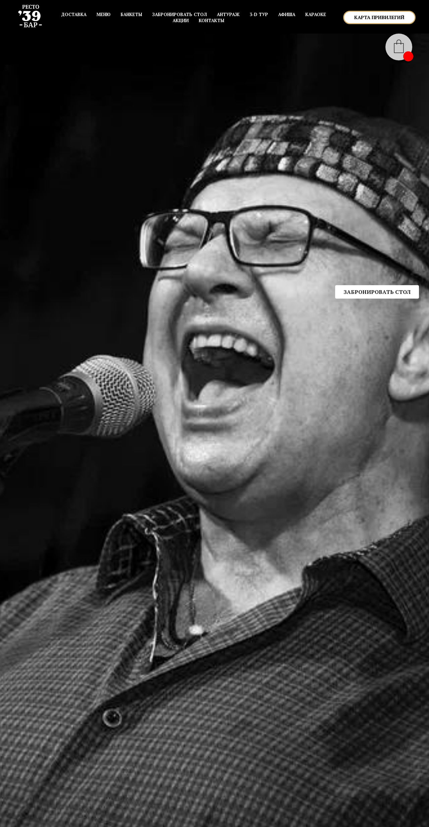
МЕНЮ (104, 14)
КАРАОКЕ (315, 14)
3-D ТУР (259, 14)
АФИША (286, 14)
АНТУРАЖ (228, 14)
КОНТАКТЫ (211, 20)
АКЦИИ (181, 20)
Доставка (73, 14)
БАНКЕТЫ (131, 14)
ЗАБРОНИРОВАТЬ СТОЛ (179, 14)
